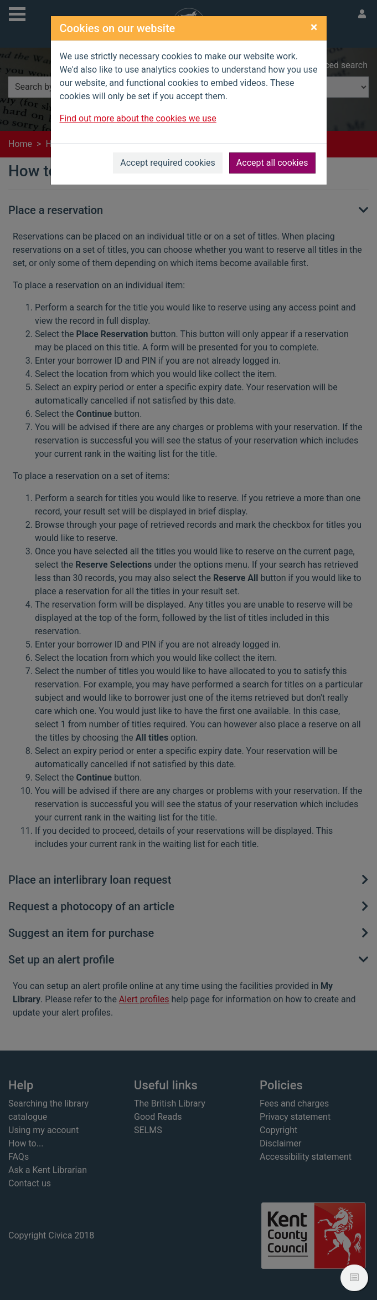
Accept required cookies (167, 162)
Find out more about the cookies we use (138, 118)
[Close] (314, 27)
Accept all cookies (272, 162)
